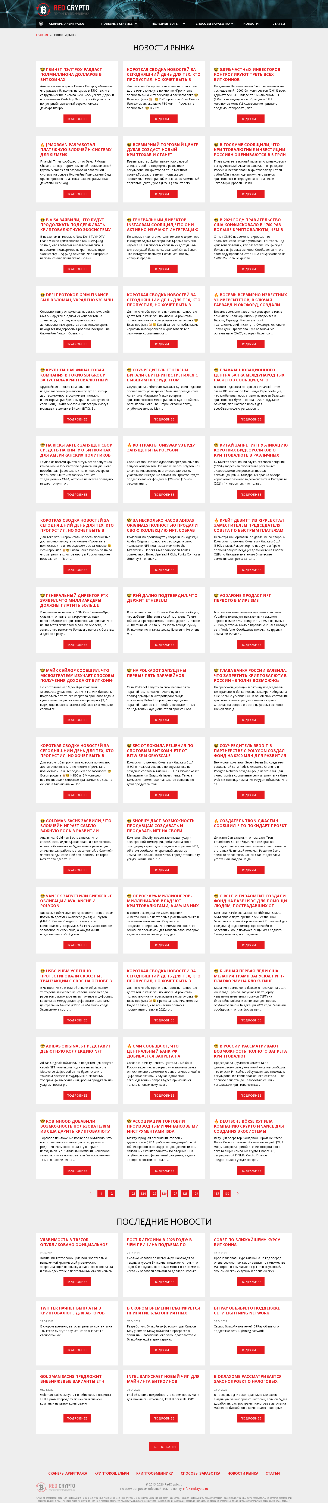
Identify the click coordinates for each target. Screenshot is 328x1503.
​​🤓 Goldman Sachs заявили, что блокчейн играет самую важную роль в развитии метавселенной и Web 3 (75, 828)
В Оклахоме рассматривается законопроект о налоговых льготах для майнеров (248, 1381)
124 (143, 1193)
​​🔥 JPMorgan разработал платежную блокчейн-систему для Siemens (76, 149)
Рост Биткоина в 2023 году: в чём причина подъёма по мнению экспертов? (159, 1244)
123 (132, 1193)
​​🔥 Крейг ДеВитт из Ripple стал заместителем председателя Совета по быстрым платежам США (249, 528)
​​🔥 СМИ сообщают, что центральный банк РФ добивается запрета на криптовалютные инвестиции (162, 1053)
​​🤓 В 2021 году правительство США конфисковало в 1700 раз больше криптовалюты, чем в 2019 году (248, 227)
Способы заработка (213, 24)
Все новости (164, 1446)
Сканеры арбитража (66, 24)
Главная (42, 35)
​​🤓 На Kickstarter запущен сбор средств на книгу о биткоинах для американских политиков (76, 450)
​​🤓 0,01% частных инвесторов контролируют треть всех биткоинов (247, 74)
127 (174, 1193)
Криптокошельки (111, 1473)
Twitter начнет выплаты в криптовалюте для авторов (72, 1310)
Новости (251, 24)
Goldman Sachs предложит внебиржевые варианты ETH (72, 1379)
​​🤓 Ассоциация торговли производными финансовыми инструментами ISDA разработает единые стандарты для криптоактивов (163, 1131)
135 (216, 1193)
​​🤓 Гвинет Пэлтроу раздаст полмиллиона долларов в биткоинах (71, 74)
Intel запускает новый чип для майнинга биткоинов (163, 1379)
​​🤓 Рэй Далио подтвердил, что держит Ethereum (162, 598)
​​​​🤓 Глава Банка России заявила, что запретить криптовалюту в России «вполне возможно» (250, 675)
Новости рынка (243, 1473)
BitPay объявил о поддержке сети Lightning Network (247, 1310)
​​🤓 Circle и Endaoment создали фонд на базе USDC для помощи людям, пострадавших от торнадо (250, 903)
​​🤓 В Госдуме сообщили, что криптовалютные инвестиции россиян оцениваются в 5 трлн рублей (250, 152)
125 (153, 1193)
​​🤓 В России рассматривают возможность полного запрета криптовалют (250, 1051)
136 (226, 1193)
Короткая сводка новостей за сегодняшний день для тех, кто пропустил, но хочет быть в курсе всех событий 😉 (163, 77)
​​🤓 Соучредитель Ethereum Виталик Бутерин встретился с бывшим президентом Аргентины (162, 377)
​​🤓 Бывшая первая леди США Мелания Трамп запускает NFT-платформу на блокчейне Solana (249, 978)
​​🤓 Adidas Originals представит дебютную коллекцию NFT (75, 1048)
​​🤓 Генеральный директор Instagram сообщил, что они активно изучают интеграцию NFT (163, 227)
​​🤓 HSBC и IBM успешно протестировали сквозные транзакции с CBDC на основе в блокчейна (76, 978)
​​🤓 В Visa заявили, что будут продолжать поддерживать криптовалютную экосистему (75, 224)
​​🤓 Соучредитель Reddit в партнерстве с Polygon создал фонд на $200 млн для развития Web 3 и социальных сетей (250, 753)
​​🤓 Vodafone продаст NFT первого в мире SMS (242, 598)
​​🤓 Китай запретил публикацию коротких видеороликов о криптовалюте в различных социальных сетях (251, 452)
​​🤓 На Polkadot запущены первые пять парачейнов (156, 673)
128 (185, 1193)
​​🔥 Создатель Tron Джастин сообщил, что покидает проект (250, 823)
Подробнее (77, 119)
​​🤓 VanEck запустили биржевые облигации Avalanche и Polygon (76, 900)
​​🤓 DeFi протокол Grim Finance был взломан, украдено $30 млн (76, 297)
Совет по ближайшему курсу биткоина (247, 1242)
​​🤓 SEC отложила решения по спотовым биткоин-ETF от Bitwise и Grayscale (160, 750)
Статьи (278, 24)
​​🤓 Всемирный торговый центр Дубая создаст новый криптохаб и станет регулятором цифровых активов (163, 154)
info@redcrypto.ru (195, 1489)
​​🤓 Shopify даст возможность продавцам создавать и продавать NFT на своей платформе (160, 828)
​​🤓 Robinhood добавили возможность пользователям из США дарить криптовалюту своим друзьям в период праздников (75, 1131)
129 (195, 1193)
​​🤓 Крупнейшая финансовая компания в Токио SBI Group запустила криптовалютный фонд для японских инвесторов (74, 380)
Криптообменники (155, 1473)
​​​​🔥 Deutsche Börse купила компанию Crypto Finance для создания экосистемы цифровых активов (249, 1129)
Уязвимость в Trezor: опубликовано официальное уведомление (74, 1244)
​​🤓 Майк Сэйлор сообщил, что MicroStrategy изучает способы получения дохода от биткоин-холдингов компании (77, 678)
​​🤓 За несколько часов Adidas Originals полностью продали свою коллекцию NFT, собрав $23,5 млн (162, 528)
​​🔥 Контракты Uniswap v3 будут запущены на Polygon (162, 447)
